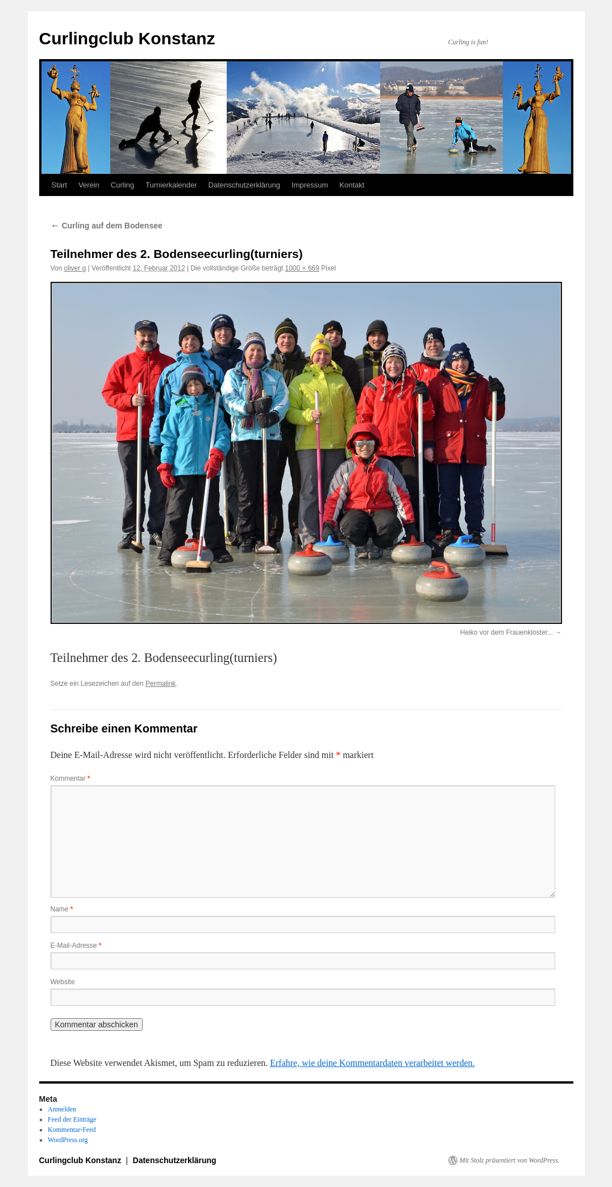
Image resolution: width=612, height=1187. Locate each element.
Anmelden (62, 1109)
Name (62, 909)
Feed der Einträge (72, 1119)
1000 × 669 (302, 268)
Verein (88, 185)
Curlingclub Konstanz (127, 38)
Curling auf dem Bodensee (107, 225)
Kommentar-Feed (71, 1130)
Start (59, 185)
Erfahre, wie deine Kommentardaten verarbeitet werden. (372, 1063)
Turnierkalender (171, 185)
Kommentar (70, 778)
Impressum (310, 185)
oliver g (75, 268)
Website (63, 982)
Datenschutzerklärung (244, 185)
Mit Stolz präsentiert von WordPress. (510, 1160)
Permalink (160, 684)
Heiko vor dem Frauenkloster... (506, 632)
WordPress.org (68, 1140)
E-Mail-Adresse (76, 945)
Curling (122, 185)
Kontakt (351, 185)
